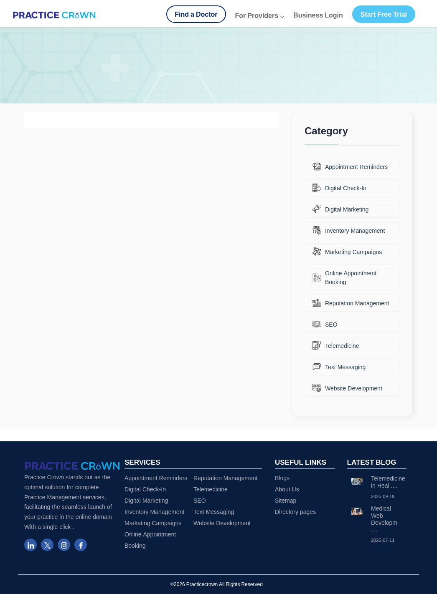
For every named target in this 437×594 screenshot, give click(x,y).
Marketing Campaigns (347, 251)
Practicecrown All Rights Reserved (224, 584)
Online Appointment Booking (344, 277)
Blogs (282, 478)
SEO (325, 324)
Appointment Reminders (350, 166)
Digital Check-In (339, 188)
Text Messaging (339, 366)
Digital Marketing (340, 209)
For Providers (260, 15)
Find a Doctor (196, 14)
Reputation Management (351, 303)
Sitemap (285, 500)
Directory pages (295, 512)
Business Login (318, 15)
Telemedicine (336, 345)
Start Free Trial (384, 14)
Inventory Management (349, 230)
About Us (287, 489)
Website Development (347, 388)
